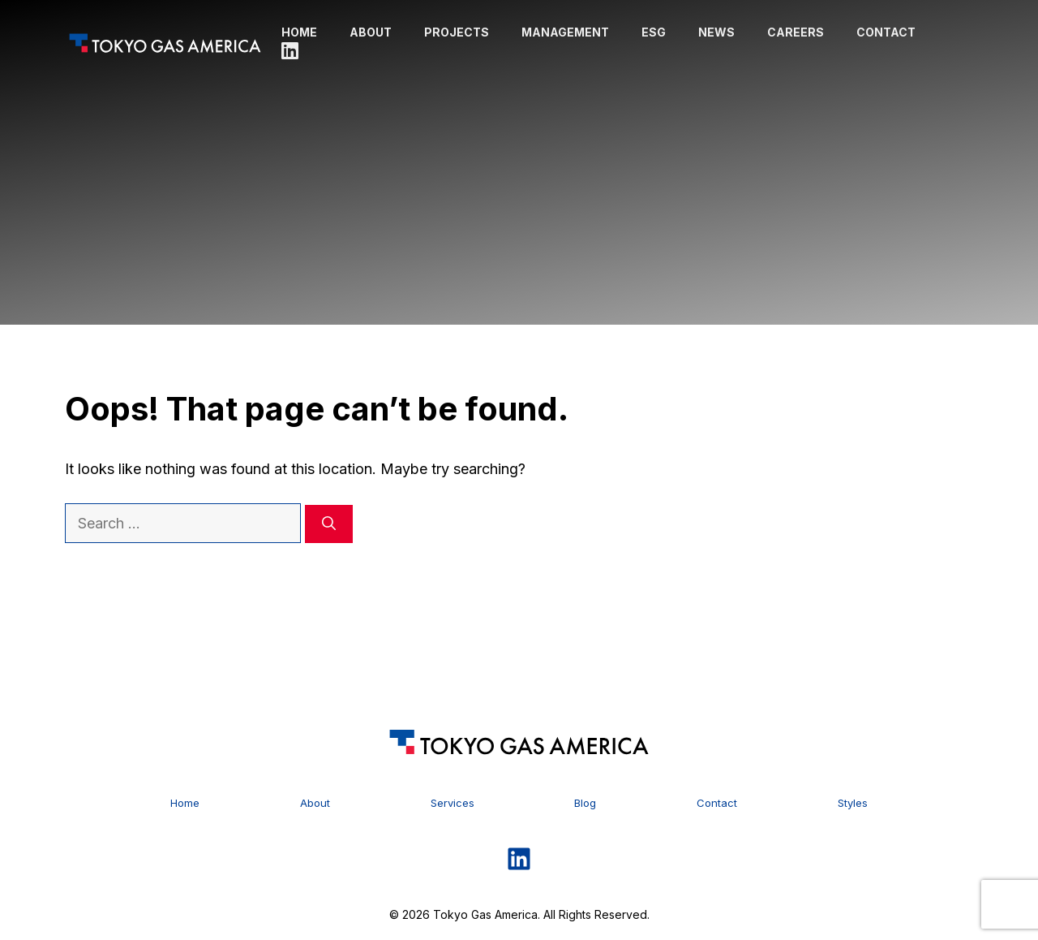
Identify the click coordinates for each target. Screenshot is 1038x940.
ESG (653, 32)
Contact (886, 32)
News (716, 32)
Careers (795, 32)
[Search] (329, 524)
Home (299, 32)
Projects (456, 32)
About (371, 32)
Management (565, 32)
